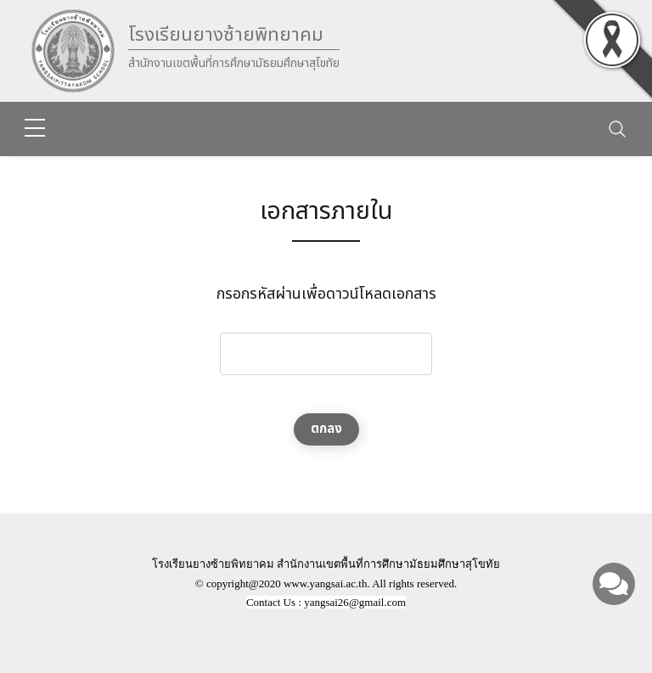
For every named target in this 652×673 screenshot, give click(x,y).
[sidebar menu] (35, 129)
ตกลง (326, 429)
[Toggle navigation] (617, 129)
